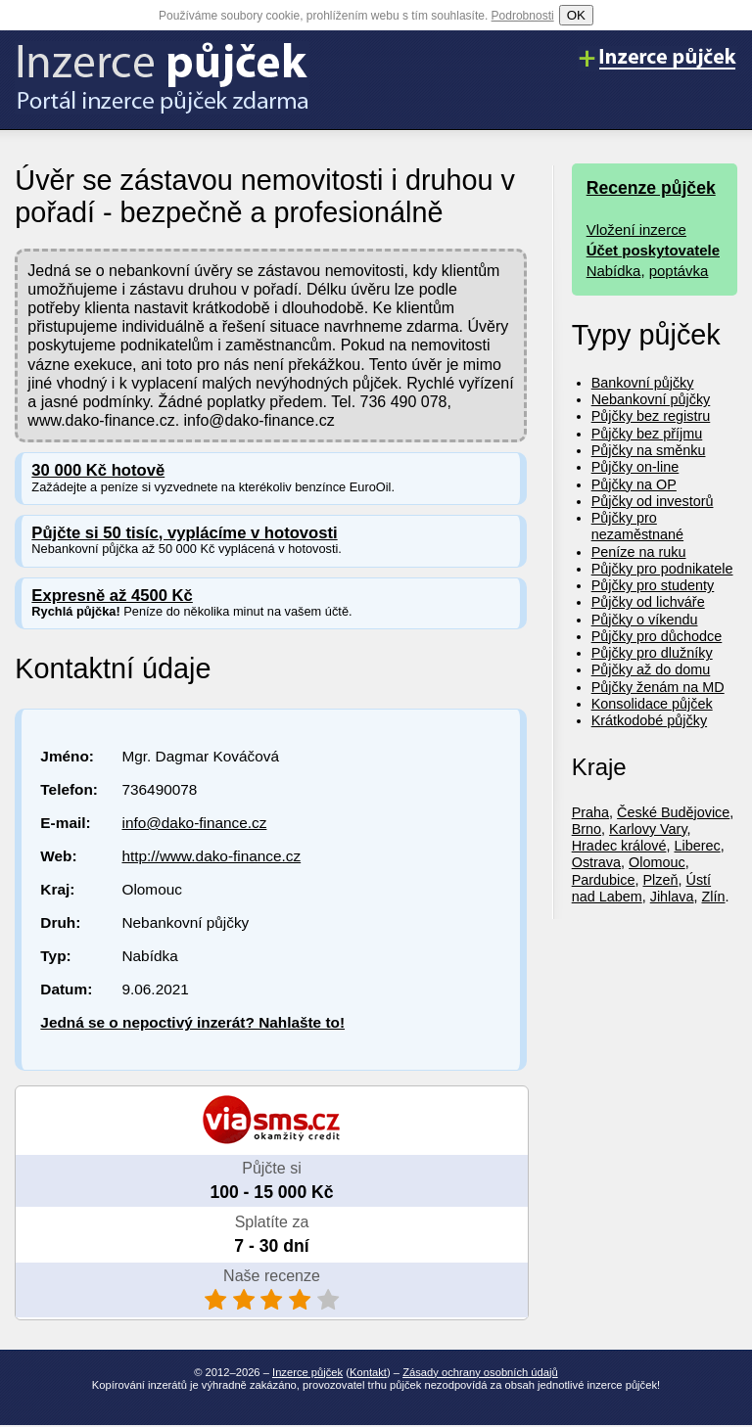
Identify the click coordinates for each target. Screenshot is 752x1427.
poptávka (679, 270)
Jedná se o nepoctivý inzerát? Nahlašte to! (192, 1022)
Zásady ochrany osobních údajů (480, 1372)
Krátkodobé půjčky (649, 720)
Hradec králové (619, 845)
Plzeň (661, 880)
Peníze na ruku (638, 552)
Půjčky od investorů (652, 501)
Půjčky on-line (635, 467)
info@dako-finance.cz (193, 822)
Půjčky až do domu (651, 669)
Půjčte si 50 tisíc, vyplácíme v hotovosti (184, 533)
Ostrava (596, 862)
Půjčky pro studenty (653, 585)
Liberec (697, 845)
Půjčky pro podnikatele (662, 568)
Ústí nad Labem (641, 888)
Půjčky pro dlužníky (652, 653)
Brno (586, 829)
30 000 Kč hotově (97, 470)
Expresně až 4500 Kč (112, 595)
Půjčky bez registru (651, 416)
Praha (590, 812)
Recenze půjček (651, 188)
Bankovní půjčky (642, 383)
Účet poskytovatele (653, 250)
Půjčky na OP (634, 484)
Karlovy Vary (647, 829)
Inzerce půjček (307, 1372)
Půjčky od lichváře (648, 602)
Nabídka (614, 270)
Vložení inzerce (636, 229)
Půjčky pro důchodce (657, 636)
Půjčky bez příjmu (647, 433)
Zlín (714, 896)
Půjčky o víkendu (644, 619)
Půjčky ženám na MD (658, 687)
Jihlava (672, 896)
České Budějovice (673, 812)
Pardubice (603, 880)
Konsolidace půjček (652, 704)
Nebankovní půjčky (651, 399)
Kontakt (368, 1372)
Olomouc (657, 862)
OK (576, 15)
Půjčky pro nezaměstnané (637, 526)
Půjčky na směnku (648, 450)
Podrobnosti (523, 16)
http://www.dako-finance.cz (211, 856)
